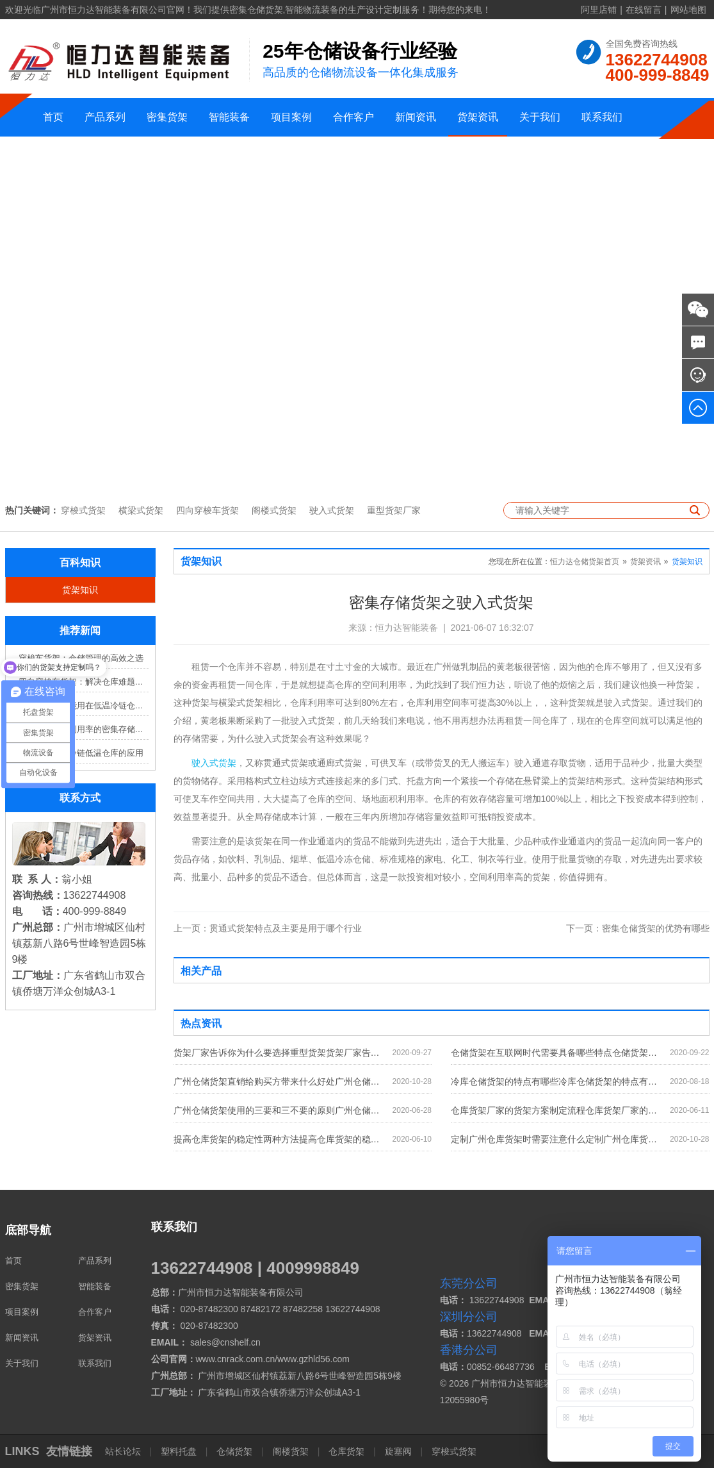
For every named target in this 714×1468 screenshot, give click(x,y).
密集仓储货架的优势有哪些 (638, 928)
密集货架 (167, 117)
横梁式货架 (140, 510)
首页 (53, 117)
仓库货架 (346, 1451)
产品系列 (105, 117)
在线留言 (643, 9)
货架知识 (80, 590)
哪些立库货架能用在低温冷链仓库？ (84, 705)
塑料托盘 (178, 1451)
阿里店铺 (599, 9)
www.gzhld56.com (313, 1359)
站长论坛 (124, 1451)
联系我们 (601, 117)
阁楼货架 (290, 1451)
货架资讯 (477, 117)
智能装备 (229, 117)
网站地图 (688, 9)
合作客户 (353, 117)
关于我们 (539, 117)
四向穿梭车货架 (207, 510)
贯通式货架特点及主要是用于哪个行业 (268, 928)
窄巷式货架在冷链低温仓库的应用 (81, 753)
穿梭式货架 (83, 510)
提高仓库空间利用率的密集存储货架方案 (84, 729)
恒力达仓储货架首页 (584, 561)
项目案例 (291, 117)
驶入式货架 (331, 510)
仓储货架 (234, 1451)
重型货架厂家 (394, 510)
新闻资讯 (415, 117)
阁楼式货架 (274, 510)
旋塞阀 (398, 1451)
